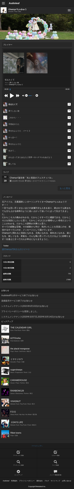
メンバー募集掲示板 (55, 473)
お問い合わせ (66, 481)
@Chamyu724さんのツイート (16, 249)
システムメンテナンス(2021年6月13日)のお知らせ (24, 306)
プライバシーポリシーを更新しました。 (20, 311)
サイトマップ (55, 481)
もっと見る (65, 188)
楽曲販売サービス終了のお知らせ (17, 301)
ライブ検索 (55, 463)
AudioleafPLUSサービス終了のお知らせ (19, 295)
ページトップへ (37, 446)
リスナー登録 (55, 453)
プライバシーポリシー (27, 481)
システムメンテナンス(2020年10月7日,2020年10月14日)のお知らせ (32, 317)
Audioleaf (14, 3)
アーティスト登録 (18, 453)
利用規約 (14, 481)
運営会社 (39, 481)
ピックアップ (18, 473)
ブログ (46, 481)
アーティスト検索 (18, 463)
